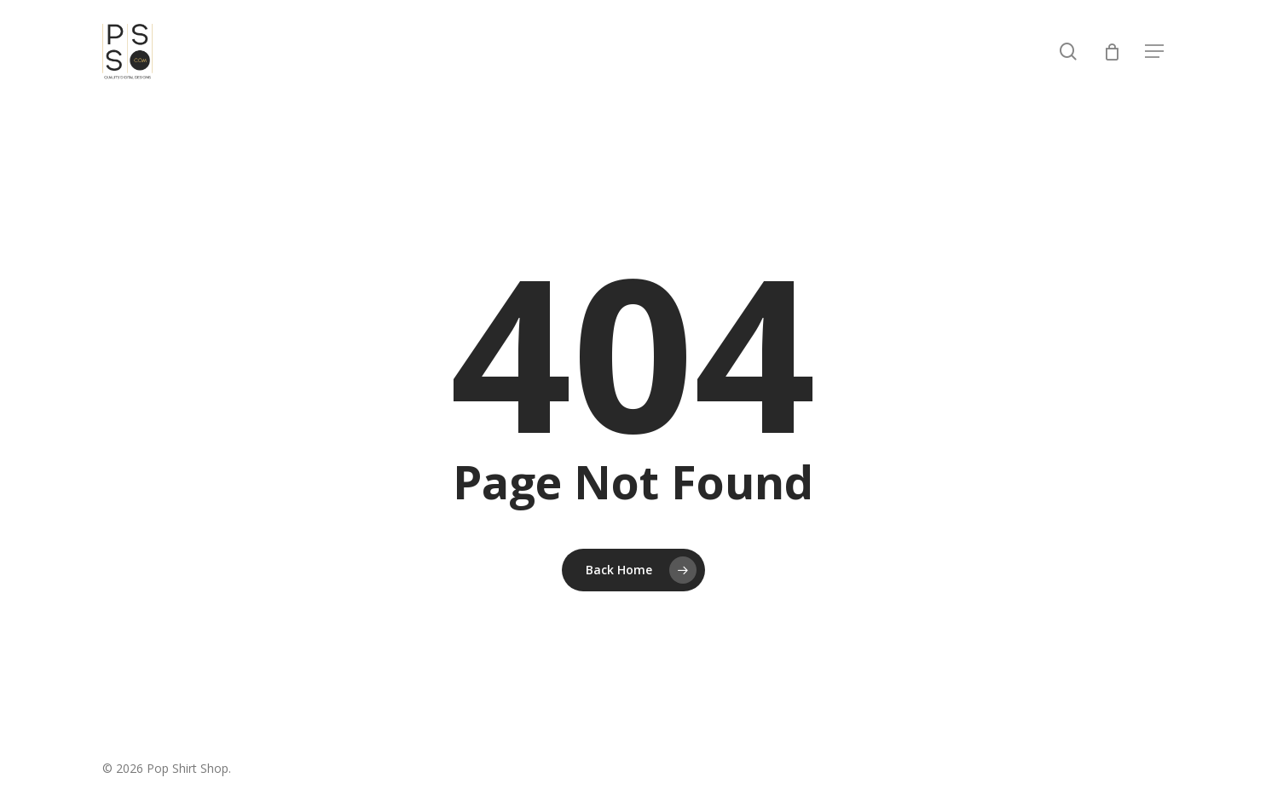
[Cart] (1111, 52)
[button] (1154, 51)
